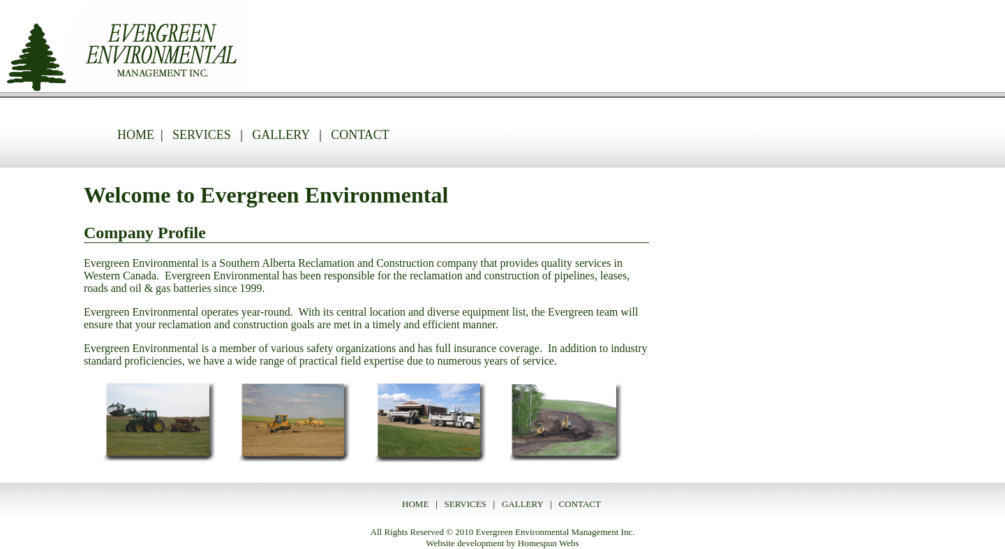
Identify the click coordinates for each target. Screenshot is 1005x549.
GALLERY (282, 135)
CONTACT (360, 135)
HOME (135, 135)
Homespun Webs (548, 543)
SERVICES (201, 135)
